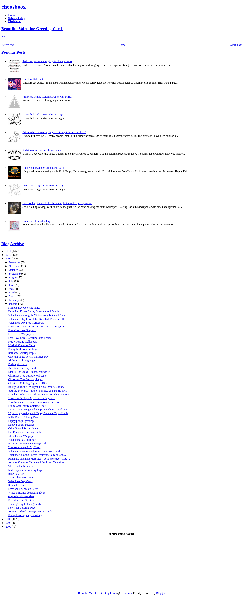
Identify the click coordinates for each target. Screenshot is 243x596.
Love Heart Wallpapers (21, 334)
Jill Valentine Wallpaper (21, 436)
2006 (9, 526)
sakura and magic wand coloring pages (43, 185)
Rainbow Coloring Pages (22, 352)
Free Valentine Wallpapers (22, 341)
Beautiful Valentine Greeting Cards (32, 28)
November (15, 266)
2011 (9, 251)
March (13, 296)
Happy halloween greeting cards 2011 (43, 167)
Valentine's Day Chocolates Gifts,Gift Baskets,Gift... (37, 318)
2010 (9, 254)
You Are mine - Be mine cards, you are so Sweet (35, 402)
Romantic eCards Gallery (36, 220)
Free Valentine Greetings (21, 500)
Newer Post (7, 44)
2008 (9, 519)
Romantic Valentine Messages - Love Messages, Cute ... (39, 458)
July (11, 281)
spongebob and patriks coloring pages (43, 114)
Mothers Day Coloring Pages (24, 307)
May (12, 288)
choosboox (13, 7)
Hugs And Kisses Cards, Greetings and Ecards (33, 311)
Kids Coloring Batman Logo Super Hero (44, 150)
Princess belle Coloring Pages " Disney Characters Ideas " (54, 132)
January (13, 303)
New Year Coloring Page (21, 507)
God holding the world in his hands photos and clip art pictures (57, 203)
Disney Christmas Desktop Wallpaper (29, 371)
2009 (9, 258)
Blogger (160, 593)
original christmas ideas (21, 496)
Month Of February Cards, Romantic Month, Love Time (39, 394)
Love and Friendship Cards (23, 488)
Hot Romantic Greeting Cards (24, 432)
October (14, 269)
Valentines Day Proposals (22, 439)
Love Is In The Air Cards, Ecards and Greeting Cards (37, 326)
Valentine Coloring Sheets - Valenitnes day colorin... (37, 454)
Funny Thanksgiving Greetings (25, 515)
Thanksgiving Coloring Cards (24, 503)
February (14, 300)
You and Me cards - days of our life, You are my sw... (37, 390)
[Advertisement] (30, 564)
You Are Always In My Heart (24, 447)
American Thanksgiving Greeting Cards (30, 511)
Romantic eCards (17, 485)
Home (122, 44)
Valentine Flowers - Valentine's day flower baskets (36, 451)
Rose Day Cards (17, 473)
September (15, 273)
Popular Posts (13, 52)
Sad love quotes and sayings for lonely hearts (47, 61)
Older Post (236, 44)
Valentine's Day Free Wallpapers (26, 322)
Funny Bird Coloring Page (22, 349)
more (4, 35)
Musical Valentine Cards (21, 345)
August (13, 277)
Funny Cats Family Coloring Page (27, 405)
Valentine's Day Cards (20, 481)
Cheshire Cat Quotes (33, 79)
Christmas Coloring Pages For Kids (27, 383)
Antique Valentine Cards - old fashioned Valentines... (37, 462)
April (12, 292)
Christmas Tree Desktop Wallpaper (27, 375)
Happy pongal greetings (21, 420)
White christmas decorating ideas (26, 492)
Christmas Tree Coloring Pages (25, 379)
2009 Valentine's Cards (20, 477)
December (15, 262)
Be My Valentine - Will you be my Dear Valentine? (36, 386)
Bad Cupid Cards (17, 364)
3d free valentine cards (20, 466)
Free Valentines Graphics (22, 330)
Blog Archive (12, 243)
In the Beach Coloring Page (23, 417)
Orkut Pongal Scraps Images (24, 428)
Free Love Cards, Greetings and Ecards (29, 337)
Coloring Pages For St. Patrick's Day (28, 356)
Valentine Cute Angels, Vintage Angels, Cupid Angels (37, 315)
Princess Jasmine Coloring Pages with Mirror (47, 96)
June (12, 284)
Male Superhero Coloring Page (25, 469)
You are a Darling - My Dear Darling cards (31, 398)
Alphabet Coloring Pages (22, 360)
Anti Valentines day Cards (22, 368)
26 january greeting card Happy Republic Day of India (38, 409)
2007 (9, 522)
